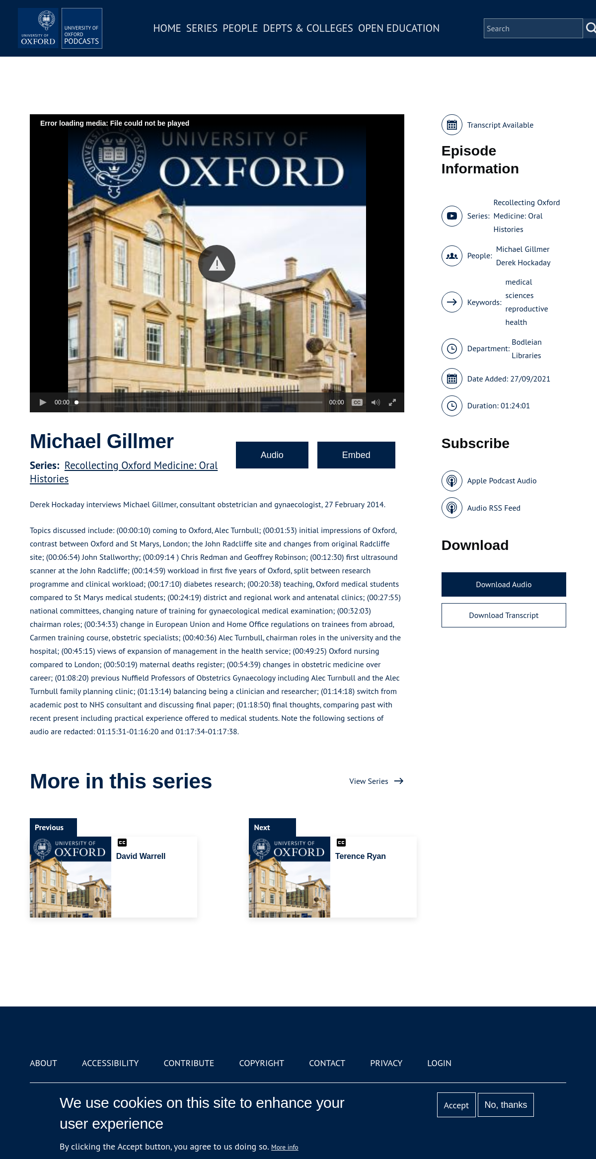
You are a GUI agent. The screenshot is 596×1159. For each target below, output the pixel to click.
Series (219, 36)
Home (185, 36)
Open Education (416, 36)
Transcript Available (500, 125)
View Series (369, 781)
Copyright (261, 1063)
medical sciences (520, 288)
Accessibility (110, 1063)
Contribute (188, 1063)
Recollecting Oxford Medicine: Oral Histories (526, 215)
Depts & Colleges (326, 36)
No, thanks (505, 1105)
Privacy (386, 1063)
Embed (356, 455)
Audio (272, 455)
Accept (456, 1105)
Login (439, 1063)
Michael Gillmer (523, 249)
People (257, 36)
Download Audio (503, 584)
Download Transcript (503, 615)
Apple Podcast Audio (502, 480)
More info (284, 1147)
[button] (216, 263)
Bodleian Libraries (526, 348)
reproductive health (527, 315)
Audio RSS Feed (494, 508)
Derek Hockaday (523, 262)
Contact (327, 1063)
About (43, 1063)
